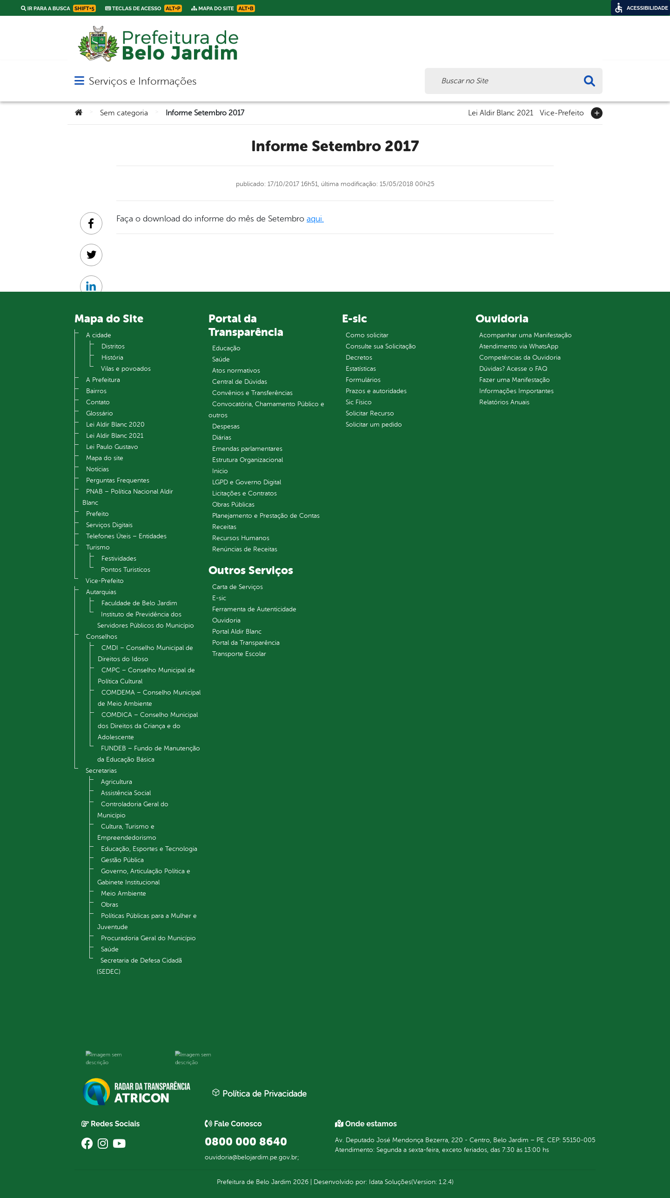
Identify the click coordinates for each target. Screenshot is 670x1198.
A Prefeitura (103, 379)
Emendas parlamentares (247, 448)
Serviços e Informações (142, 81)
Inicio (220, 471)
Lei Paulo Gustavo (112, 446)
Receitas (224, 526)
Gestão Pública (122, 860)
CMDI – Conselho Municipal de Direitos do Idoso (145, 653)
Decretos (359, 357)
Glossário (99, 413)
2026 (299, 1181)
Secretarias (101, 770)
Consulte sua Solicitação (381, 346)
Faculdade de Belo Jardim (139, 603)
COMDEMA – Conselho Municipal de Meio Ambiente (149, 698)
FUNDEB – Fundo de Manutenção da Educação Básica (148, 754)
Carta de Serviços (237, 586)
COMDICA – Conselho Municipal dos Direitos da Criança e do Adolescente (148, 726)
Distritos (113, 346)
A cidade (98, 335)
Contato (98, 402)
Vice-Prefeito (562, 112)
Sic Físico (359, 402)
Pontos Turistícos (125, 569)
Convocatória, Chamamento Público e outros (266, 410)
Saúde (110, 949)
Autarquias (101, 592)
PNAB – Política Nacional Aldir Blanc (127, 497)
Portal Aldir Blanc (236, 631)
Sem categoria (124, 113)
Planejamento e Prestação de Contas (266, 515)
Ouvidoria (226, 620)
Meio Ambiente (123, 893)
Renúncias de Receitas (244, 549)
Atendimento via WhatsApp (518, 346)
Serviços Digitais (109, 525)
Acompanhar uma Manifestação (525, 335)
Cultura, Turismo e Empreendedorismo (126, 832)
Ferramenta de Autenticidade (254, 609)
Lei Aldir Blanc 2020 (115, 424)
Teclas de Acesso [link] (143, 8)
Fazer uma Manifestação (514, 379)
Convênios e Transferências (252, 392)
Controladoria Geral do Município (132, 810)
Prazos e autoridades (376, 391)
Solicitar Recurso (370, 413)
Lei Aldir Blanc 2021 (500, 112)
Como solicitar (367, 335)
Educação (226, 348)
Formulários (363, 379)
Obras (109, 904)
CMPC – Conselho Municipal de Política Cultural (146, 676)
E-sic (219, 598)
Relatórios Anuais (504, 402)
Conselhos (101, 636)
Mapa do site (104, 458)
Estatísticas (361, 368)
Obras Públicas (233, 504)
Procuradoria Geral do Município (148, 938)
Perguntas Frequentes (117, 480)
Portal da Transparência (246, 642)
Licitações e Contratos (244, 493)
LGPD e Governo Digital (246, 482)
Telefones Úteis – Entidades (126, 536)
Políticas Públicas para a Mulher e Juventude (147, 921)
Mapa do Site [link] (223, 8)
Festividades (118, 558)
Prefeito (97, 513)
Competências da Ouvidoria (520, 357)
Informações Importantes (516, 391)
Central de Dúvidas (239, 381)
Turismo (98, 547)
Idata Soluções (390, 1181)
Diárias (221, 437)
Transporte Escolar (239, 653)
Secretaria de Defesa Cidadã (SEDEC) (139, 966)
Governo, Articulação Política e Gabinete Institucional (143, 877)
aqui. (315, 218)
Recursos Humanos (240, 538)
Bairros (96, 391)
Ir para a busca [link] (58, 8)
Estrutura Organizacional (247, 459)
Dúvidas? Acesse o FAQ (513, 368)
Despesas (226, 426)
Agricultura (116, 781)
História (112, 357)
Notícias (97, 469)
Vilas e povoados (126, 368)
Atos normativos (236, 370)
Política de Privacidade (259, 1093)
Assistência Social (126, 793)
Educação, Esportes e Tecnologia (149, 848)
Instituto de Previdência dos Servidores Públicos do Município (145, 620)
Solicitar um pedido (374, 424)
